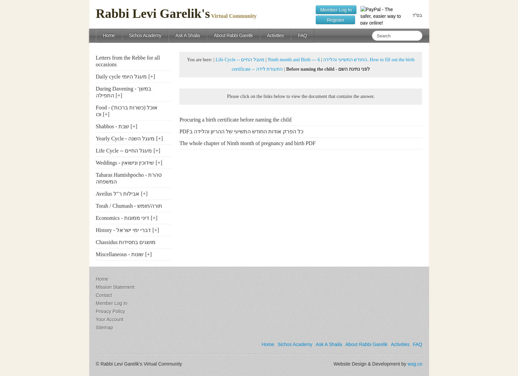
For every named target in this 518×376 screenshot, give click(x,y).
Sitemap (104, 327)
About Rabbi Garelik (233, 35)
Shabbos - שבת (112, 126)
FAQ (302, 35)
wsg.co (415, 364)
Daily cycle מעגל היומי (121, 76)
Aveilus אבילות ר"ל (117, 194)
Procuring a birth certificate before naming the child (235, 120)
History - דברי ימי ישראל (123, 230)
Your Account (110, 319)
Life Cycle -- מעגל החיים (124, 150)
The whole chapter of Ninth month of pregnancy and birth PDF (247, 143)
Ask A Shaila (187, 35)
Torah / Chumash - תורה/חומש (129, 206)
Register (335, 20)
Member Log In (336, 9)
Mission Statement (115, 287)
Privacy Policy (110, 311)
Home (109, 35)
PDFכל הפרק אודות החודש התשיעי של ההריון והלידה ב (241, 131)
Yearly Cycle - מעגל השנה (125, 138)
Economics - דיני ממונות (122, 218)
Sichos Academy (145, 35)
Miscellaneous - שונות (120, 254)
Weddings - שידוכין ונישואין (125, 163)
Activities (275, 35)
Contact (104, 295)
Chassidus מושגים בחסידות (126, 242)
